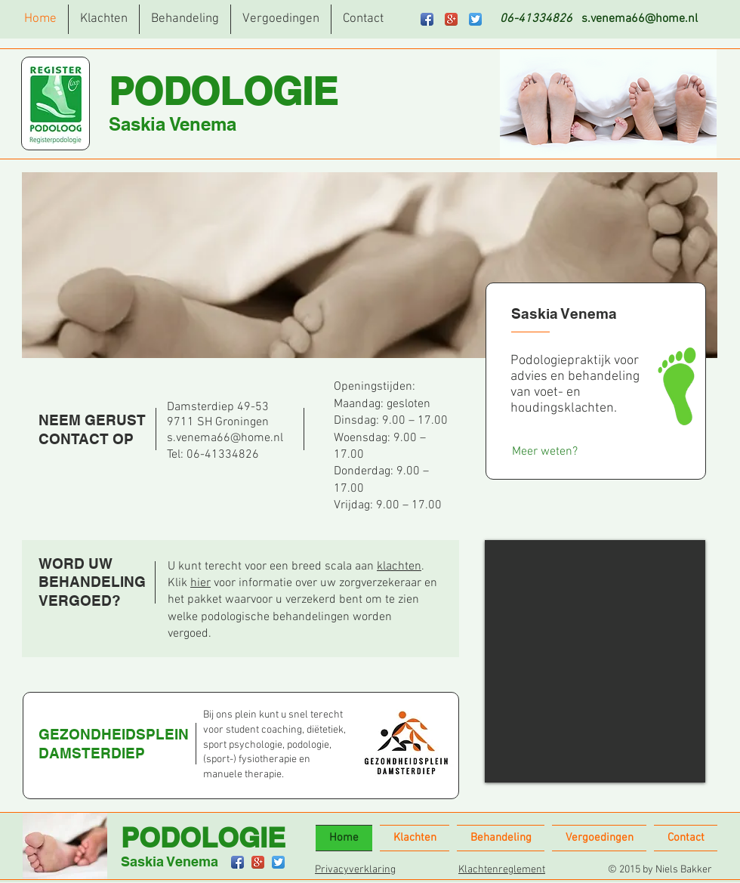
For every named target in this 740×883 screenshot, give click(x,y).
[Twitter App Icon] (475, 19)
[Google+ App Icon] (451, 19)
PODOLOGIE (223, 91)
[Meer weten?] (544, 451)
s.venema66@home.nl (639, 18)
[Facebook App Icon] (427, 19)
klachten (399, 566)
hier (200, 583)
